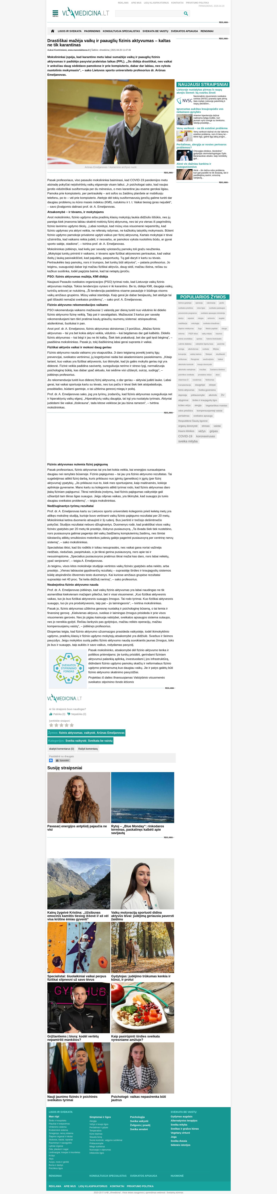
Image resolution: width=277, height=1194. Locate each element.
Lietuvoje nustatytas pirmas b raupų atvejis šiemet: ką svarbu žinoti (199, 91)
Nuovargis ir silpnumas (100, 1150)
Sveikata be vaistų (100, 740)
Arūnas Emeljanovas (111, 732)
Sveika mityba (179, 1124)
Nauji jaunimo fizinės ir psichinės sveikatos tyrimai (72, 1098)
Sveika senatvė (139, 1129)
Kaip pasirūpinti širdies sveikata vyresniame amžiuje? (135, 1038)
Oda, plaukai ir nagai (58, 1149)
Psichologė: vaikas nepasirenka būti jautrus (138, 1098)
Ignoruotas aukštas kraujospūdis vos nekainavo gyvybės (199, 110)
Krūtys (52, 1155)
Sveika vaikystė (76, 740)
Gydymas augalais (182, 1116)
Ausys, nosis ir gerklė (59, 1162)
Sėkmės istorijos (180, 1145)
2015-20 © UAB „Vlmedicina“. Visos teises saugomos (119, 1192)
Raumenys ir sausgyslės (60, 1143)
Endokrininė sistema (58, 1130)
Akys (51, 1159)
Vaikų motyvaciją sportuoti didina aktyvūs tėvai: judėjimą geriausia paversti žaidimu (142, 916)
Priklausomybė (97, 1143)
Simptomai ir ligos (100, 1117)
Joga (174, 1136)
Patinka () (59, 714)
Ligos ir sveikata (69, 31)
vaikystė (89, 732)
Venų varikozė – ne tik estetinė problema (201, 128)
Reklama (123, 3)
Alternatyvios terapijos (184, 1120)
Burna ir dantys (56, 1165)
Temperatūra (95, 1130)
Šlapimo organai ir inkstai (61, 1136)
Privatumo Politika (197, 3)
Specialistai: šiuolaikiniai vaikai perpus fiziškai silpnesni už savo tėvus (76, 977)
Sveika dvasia (179, 1141)
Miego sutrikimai (97, 1146)
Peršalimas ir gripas (99, 1127)
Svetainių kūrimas (175, 1192)
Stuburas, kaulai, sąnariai (61, 1139)
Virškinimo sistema (58, 1127)
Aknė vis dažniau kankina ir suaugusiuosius (193, 165)
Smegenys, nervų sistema (61, 1133)
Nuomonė (177, 1175)
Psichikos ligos (56, 1168)
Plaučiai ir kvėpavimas (59, 1124)
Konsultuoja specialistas (108, 1175)
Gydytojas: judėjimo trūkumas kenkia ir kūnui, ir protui (140, 977)
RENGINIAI (207, 31)
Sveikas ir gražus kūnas (185, 1128)
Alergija (93, 1121)
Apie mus (136, 3)
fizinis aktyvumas (70, 732)
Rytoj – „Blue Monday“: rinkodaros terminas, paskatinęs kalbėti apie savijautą (137, 829)
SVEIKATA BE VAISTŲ (155, 31)
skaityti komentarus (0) (61, 748)
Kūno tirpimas (96, 1134)
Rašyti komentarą (88, 748)
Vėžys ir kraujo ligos (99, 1124)
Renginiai (55, 1175)
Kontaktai (177, 3)
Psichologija (137, 1117)
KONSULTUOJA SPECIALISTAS (121, 31)
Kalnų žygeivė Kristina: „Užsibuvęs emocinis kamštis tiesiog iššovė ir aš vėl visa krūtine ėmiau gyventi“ (77, 916)
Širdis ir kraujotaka (57, 1120)
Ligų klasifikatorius (156, 3)
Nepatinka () (78, 714)
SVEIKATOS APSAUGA (184, 31)
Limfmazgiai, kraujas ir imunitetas (64, 1152)
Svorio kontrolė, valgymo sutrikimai (106, 1140)
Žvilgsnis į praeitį (140, 1125)
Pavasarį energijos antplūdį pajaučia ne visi (77, 827)
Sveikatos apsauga (143, 1175)
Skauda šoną (96, 1137)
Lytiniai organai (56, 1146)
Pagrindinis (92, 31)
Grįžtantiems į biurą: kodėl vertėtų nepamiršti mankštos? (73, 1038)
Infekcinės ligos (97, 1153)
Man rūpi (54, 1116)
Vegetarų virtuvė (180, 1132)
